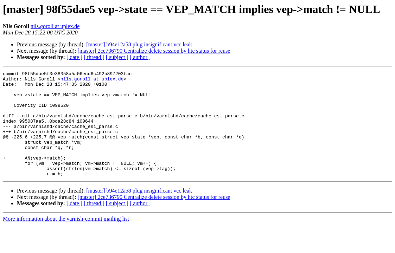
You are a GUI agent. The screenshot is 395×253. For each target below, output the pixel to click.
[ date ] (74, 57)
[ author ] (140, 57)
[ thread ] (94, 57)
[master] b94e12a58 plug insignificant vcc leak (139, 44)
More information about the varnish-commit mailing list (66, 240)
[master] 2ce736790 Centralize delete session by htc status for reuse (153, 51)
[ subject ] (117, 57)
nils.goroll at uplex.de (55, 26)
